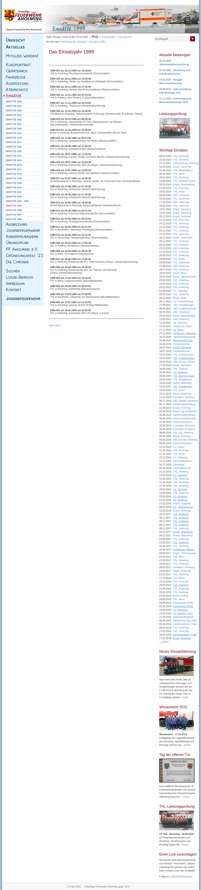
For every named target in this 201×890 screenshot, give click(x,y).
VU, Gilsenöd (180, 322)
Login (192, 2)
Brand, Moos (180, 273)
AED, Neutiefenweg (183, 305)
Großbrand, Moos (182, 326)
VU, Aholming (180, 291)
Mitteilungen (148, 2)
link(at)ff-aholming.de (181, 876)
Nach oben (54, 325)
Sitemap (26, 2)
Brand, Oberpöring (183, 535)
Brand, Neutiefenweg (184, 315)
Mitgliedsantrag (179, 2)
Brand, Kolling (180, 595)
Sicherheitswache (182, 422)
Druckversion (108, 37)
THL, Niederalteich (183, 170)
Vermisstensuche (182, 468)
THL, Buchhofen (181, 198)
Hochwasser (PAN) (183, 602)
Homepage (15, 2)
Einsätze (82, 41)
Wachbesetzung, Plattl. (185, 620)
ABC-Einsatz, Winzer (184, 361)
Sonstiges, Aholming (184, 397)
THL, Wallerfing (181, 255)
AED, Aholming (181, 195)
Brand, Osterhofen (183, 237)
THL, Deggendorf (182, 379)
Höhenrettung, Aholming (186, 163)
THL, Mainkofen (181, 262)
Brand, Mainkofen (182, 365)
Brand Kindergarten (183, 617)
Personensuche (181, 344)
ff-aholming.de (67, 41)
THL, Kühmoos (181, 244)
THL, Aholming (181, 156)
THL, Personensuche (184, 181)
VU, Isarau (178, 446)
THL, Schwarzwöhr (183, 354)
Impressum (39, 2)
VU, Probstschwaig (183, 301)
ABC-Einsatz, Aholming (185, 400)
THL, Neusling (180, 592)
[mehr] (185, 697)
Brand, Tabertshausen (184, 276)
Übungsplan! (125, 37)
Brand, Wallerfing (182, 213)
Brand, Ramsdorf (182, 166)
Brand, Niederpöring (183, 184)
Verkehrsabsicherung (184, 337)
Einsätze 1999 (97, 41)
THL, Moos (179, 174)
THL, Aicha (179, 390)
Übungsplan (163, 2)
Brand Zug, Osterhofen (185, 411)
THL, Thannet (180, 369)
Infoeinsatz (179, 464)
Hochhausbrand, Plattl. (185, 624)
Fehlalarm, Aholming (184, 567)
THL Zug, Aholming (183, 432)
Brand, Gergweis (182, 503)
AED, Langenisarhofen (185, 308)
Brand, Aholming (182, 407)
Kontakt (51, 2)
